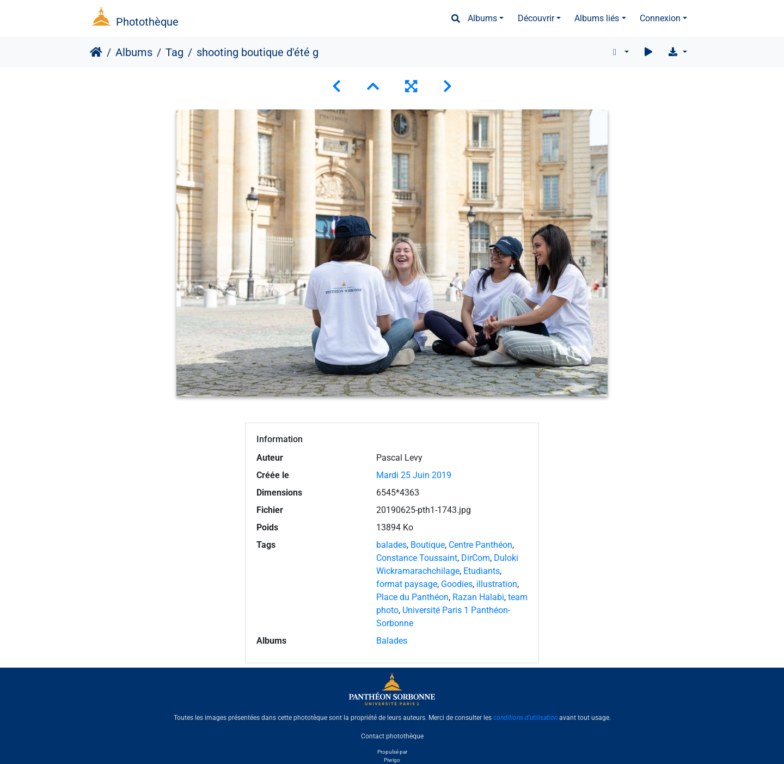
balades (391, 545)
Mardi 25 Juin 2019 (413, 475)
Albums (482, 18)
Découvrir (536, 18)
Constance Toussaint (416, 558)
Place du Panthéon (412, 597)
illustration (496, 584)
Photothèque (147, 21)
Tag (174, 52)
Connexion (660, 18)
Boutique (428, 545)
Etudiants (481, 571)
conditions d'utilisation (525, 718)
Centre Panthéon (480, 545)
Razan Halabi (478, 597)
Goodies (457, 584)
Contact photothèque (392, 736)
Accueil (96, 52)
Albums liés (596, 18)
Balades (391, 640)
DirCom (475, 558)
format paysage (406, 584)
